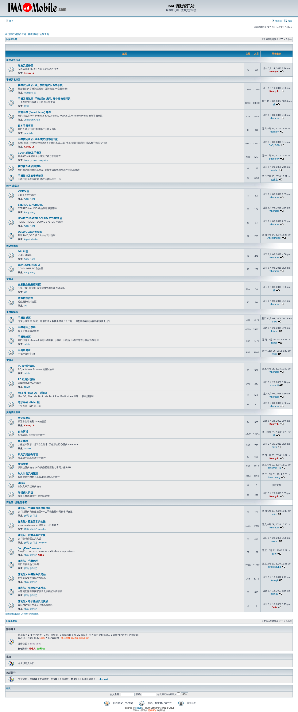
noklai (274, 170)
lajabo (27, 160)
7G (25, 292)
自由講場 (23, 431)
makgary (28, 92)
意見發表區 (24, 418)
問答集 (277, 21)
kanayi (274, 580)
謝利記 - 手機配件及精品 (32, 574)
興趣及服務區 (13, 412)
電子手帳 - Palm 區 (29, 402)
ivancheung (274, 477)
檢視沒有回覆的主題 (15, 34)
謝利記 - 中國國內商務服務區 (34, 508)
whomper (274, 118)
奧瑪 (26, 515)
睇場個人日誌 (25, 492)
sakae (274, 541)
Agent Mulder (31, 239)
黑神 (274, 354)
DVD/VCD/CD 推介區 (30, 231)
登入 (9, 21)
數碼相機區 (12, 246)
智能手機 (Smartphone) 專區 (34, 112)
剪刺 (26, 106)
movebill (274, 385)
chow (274, 321)
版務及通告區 (13, 60)
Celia (41, 555)
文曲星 (274, 179)
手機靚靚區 (24, 336)
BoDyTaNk (274, 145)
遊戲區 (9, 279)
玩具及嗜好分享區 (28, 454)
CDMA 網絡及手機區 (29, 152)
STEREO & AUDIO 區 (30, 204)
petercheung (274, 567)
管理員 (32, 648)
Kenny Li (29, 73)
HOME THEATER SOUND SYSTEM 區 (40, 218)
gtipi (274, 514)
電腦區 (9, 360)
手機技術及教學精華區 (30, 175)
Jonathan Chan (32, 119)
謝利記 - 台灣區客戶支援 (32, 535)
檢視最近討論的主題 (38, 34)
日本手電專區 (25, 125)
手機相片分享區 (27, 327)
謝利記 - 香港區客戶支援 (32, 521)
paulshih (28, 133)
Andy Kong (29, 199)
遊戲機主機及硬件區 (29, 284)
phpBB (138, 708)
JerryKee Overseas (29, 548)
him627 (274, 594)
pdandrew (274, 158)
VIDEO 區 (23, 191)
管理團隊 (34, 614)
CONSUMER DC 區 (29, 265)
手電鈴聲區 (24, 350)
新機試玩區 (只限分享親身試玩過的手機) (40, 85)
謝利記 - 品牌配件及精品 (32, 587)
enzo (33, 160)
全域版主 (41, 648)
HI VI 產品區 (12, 185)
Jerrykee (42, 529)
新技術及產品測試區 (29, 166)
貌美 (274, 553)
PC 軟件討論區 (26, 379)
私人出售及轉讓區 (28, 473)
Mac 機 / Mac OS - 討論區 (32, 392)
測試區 (22, 483)
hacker (27, 448)
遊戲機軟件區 (25, 298)
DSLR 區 (23, 251)
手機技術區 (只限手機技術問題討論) (38, 139)
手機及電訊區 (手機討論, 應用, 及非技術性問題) (44, 98)
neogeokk (43, 160)
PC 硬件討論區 (26, 365)
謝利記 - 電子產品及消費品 (33, 601)
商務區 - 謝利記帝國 (16, 502)
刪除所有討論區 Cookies (16, 614)
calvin (27, 344)
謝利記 (33, 515)
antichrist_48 (274, 468)
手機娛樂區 (12, 312)
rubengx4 (103, 679)
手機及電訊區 (13, 79)
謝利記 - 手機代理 (28, 560)
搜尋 (288, 21)
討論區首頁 (11, 39)
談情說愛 (23, 464)
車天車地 (23, 441)
